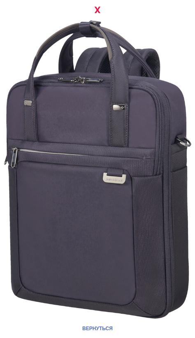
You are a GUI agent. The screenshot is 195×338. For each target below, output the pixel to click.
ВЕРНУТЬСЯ (97, 328)
